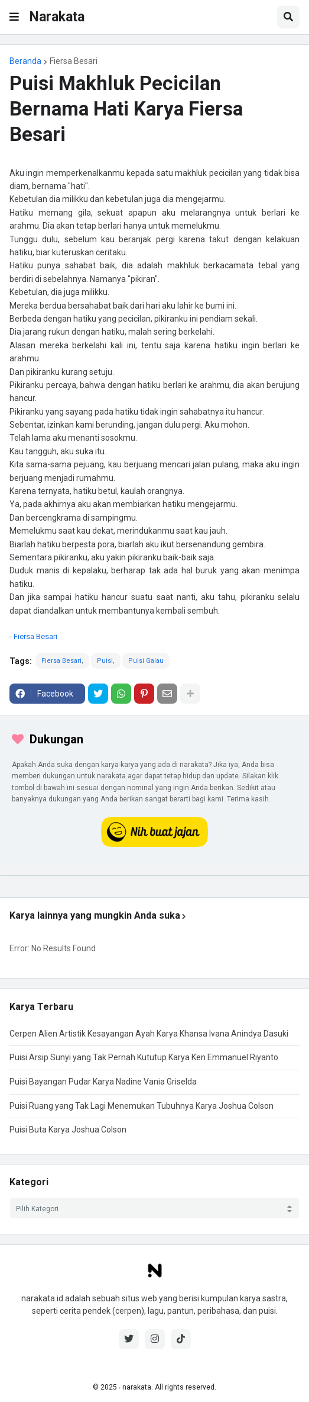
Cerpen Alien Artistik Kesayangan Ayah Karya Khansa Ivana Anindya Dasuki (148, 1033)
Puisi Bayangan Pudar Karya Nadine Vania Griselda (103, 1081)
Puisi (105, 661)
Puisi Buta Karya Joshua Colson (67, 1129)
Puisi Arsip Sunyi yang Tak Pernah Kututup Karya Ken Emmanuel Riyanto (143, 1057)
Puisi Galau (146, 661)
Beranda (25, 61)
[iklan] (154, 875)
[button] (14, 17)
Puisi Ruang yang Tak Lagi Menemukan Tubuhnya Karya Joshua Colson (141, 1106)
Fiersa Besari (73, 61)
